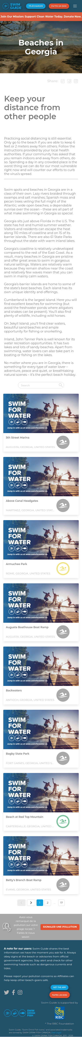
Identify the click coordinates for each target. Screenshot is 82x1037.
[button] (75, 6)
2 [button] (47, 902)
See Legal (56, 1032)
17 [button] (61, 902)
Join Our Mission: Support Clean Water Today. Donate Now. (40, 16)
